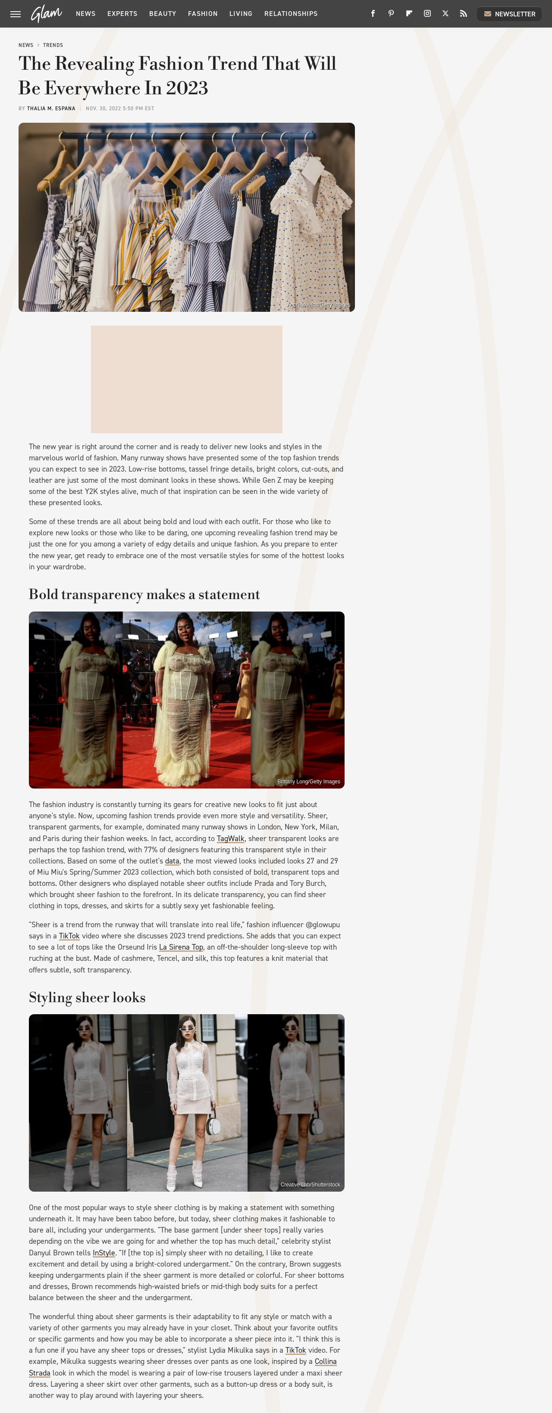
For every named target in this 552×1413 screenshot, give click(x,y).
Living (241, 13)
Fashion (203, 13)
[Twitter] (445, 16)
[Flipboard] (409, 16)
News (86, 13)
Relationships (291, 13)
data (172, 861)
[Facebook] (373, 16)
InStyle (104, 1253)
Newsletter (509, 14)
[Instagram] (427, 16)
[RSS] (463, 16)
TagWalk (231, 838)
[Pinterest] (391, 16)
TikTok (69, 936)
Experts (122, 13)
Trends (53, 45)
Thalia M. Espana (51, 108)
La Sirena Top (181, 947)
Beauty (162, 13)
